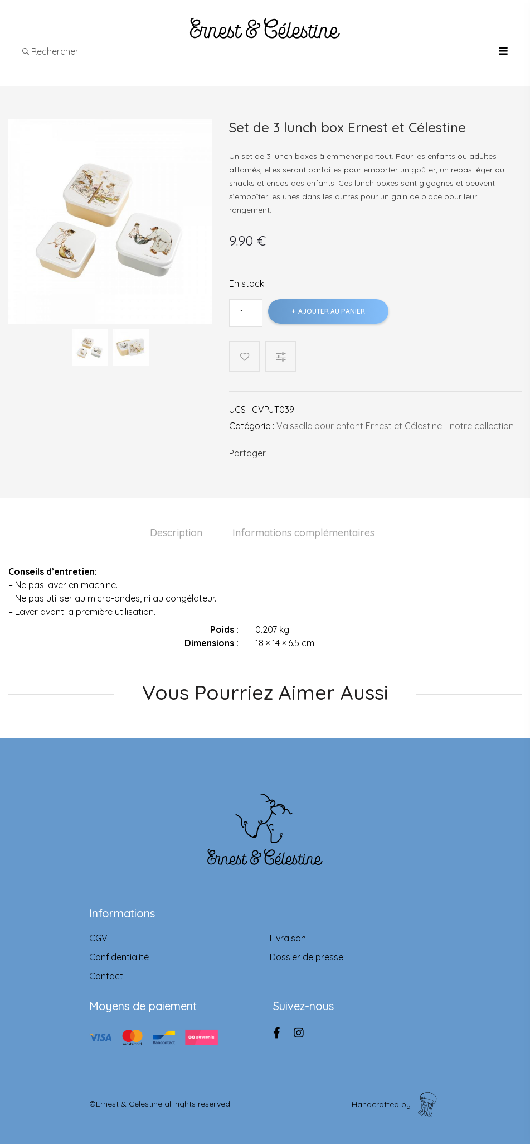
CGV (98, 938)
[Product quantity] (245, 313)
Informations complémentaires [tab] (303, 532)
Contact (106, 976)
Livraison (288, 938)
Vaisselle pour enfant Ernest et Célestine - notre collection (395, 425)
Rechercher (50, 51)
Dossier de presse (306, 957)
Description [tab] (176, 532)
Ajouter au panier (331, 311)
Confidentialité (119, 957)
